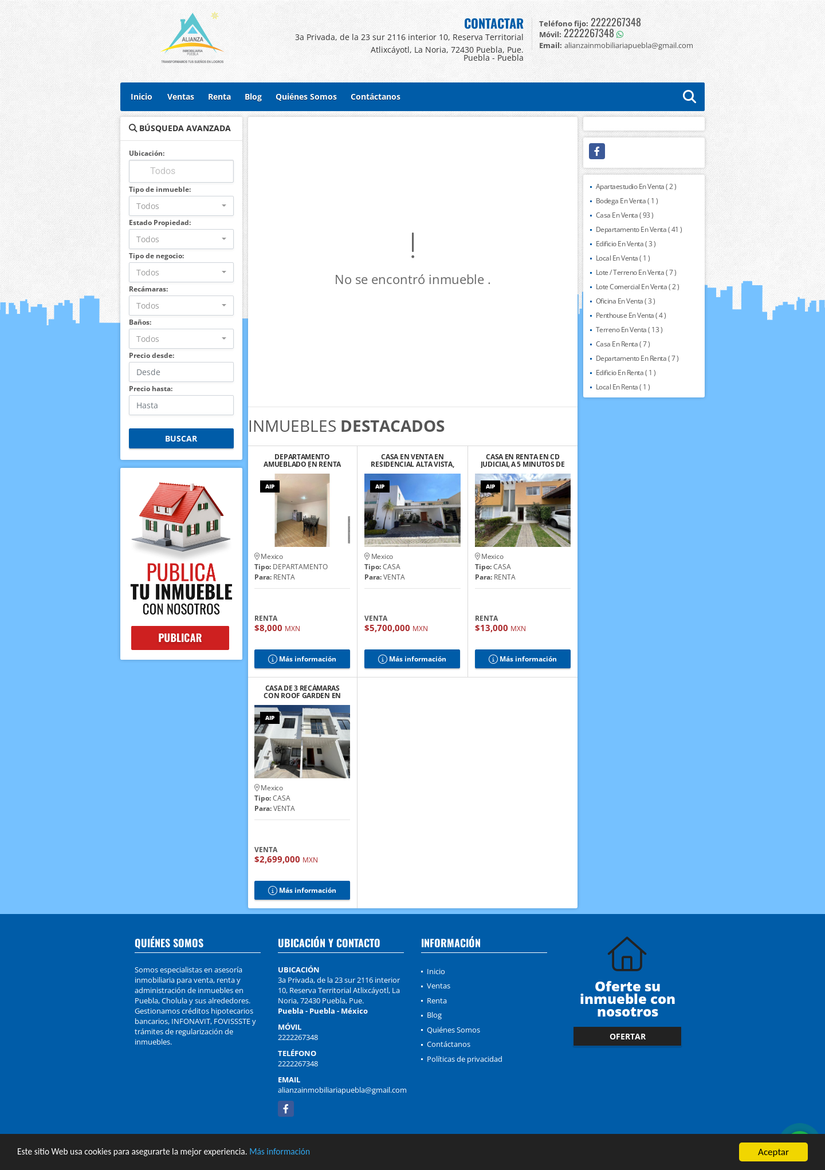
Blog (253, 96)
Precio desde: (151, 355)
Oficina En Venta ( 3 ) (625, 301)
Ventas (180, 96)
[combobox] (181, 206)
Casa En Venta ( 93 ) (625, 215)
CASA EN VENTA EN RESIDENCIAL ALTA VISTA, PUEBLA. (412, 460)
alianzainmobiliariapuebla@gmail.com (342, 1090)
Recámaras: (148, 289)
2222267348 (616, 21)
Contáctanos (375, 96)
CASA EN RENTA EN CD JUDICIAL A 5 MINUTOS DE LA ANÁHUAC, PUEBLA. (523, 460)
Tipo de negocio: (156, 256)
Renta (219, 96)
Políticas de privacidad (464, 1059)
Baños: (140, 322)
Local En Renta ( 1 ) (623, 387)
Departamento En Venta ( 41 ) (639, 229)
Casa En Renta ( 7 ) (623, 344)
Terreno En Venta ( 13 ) (629, 329)
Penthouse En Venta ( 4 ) (631, 315)
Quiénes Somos (306, 96)
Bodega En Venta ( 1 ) (627, 201)
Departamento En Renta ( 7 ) (637, 358)
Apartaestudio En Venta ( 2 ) (636, 186)
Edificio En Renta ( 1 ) (626, 372)
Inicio (141, 96)
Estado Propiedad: (160, 222)
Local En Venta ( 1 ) (623, 258)
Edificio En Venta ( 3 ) (626, 244)
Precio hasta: (150, 388)
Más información (305, 1153)
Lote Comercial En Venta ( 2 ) (637, 286)
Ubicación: (146, 153)
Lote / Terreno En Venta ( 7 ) (636, 272)
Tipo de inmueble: (160, 189)
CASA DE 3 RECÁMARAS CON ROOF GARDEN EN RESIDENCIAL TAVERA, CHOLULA (302, 691)
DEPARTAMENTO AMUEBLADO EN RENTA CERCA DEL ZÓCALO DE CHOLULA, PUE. (302, 460)
